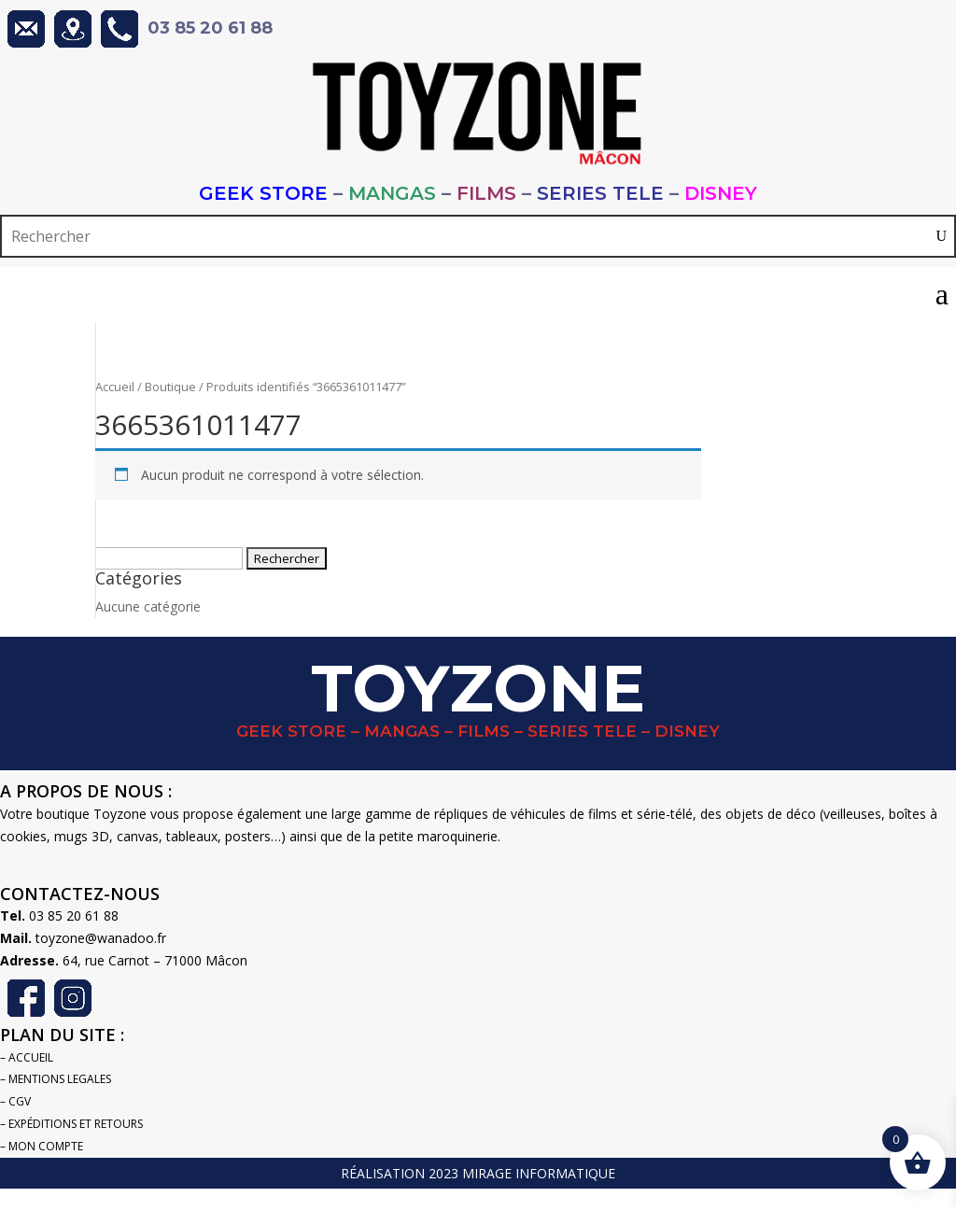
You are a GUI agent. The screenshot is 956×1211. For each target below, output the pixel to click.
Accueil (114, 386)
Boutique (170, 386)
